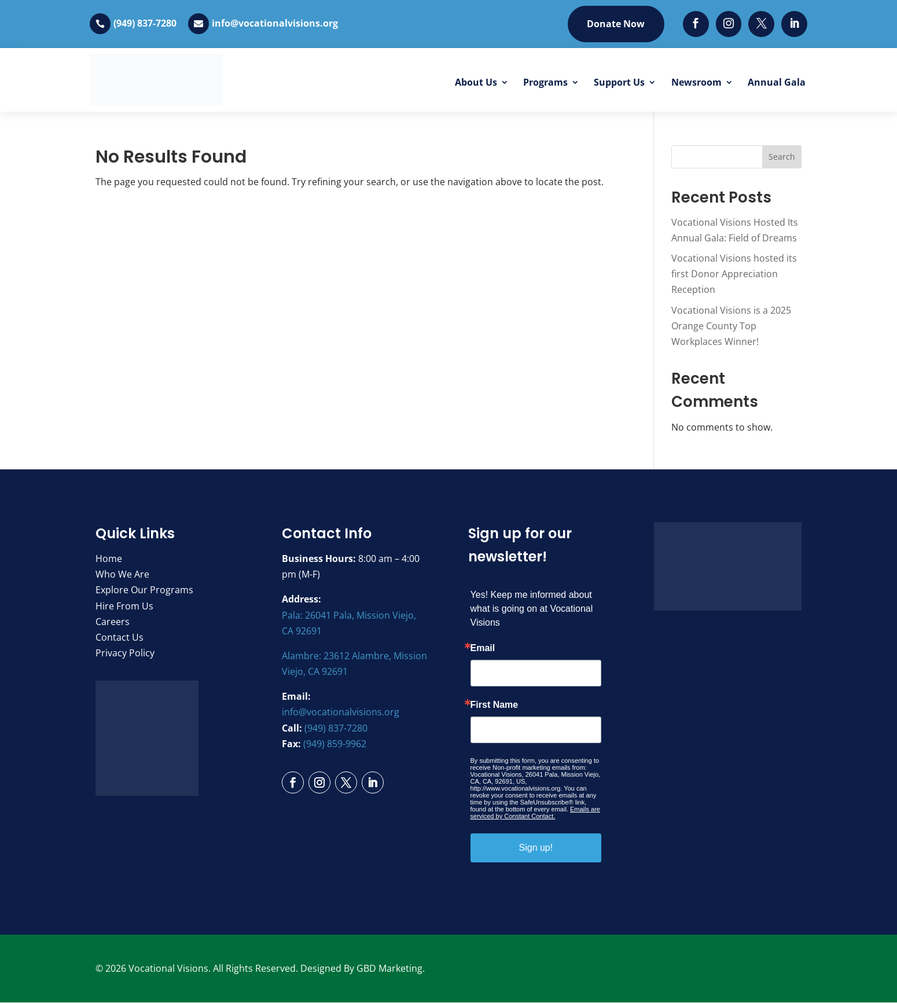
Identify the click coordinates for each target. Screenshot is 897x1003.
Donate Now (615, 23)
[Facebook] (695, 24)
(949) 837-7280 (145, 23)
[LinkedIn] (794, 24)
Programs (545, 82)
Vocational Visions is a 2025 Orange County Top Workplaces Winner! (731, 326)
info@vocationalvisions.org (275, 23)
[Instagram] (728, 24)
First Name (494, 705)
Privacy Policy (125, 653)
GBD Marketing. (390, 968)
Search (782, 157)
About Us (476, 82)
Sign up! (536, 848)
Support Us (619, 82)
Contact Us (119, 637)
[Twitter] (761, 24)
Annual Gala (777, 82)
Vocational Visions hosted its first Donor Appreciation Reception (734, 274)
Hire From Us (124, 606)
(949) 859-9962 (334, 743)
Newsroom (696, 82)
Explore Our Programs (144, 590)
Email (482, 648)
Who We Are (122, 574)
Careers (112, 621)
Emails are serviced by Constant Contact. (535, 813)
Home (108, 558)
